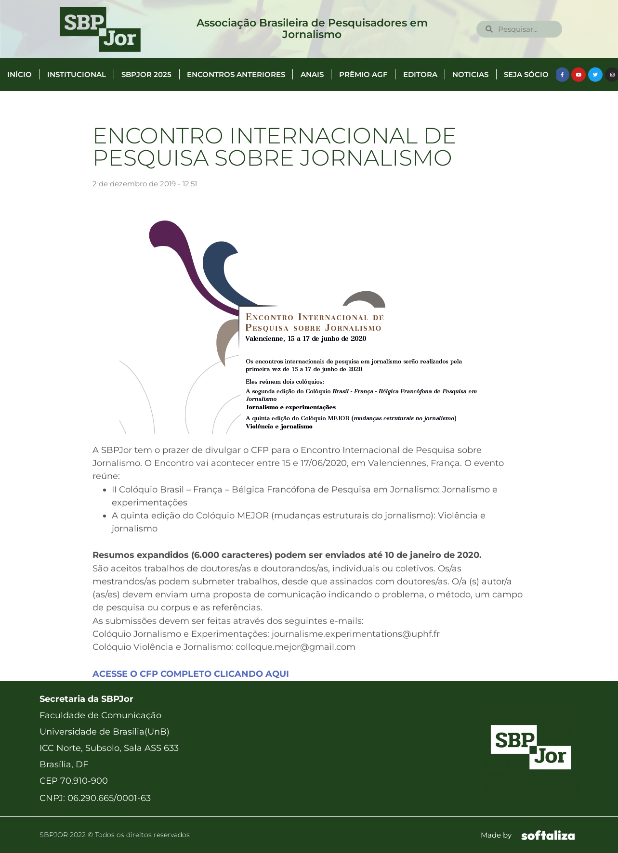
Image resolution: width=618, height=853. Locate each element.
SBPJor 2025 (146, 74)
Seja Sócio (526, 74)
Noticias (470, 74)
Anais (312, 74)
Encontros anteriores (236, 74)
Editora (420, 74)
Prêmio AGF (363, 74)
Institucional (76, 74)
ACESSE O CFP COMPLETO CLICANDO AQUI (190, 674)
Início (19, 74)
